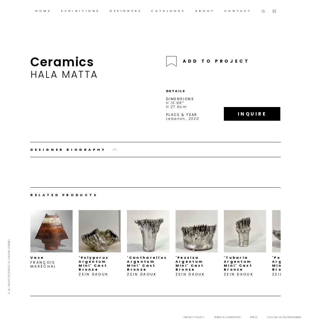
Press (254, 317)
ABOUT (205, 11)
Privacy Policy (194, 317)
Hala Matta (64, 74)
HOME (43, 11)
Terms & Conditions (227, 317)
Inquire (252, 114)
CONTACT (238, 11)
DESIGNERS (126, 11)
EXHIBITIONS (80, 11)
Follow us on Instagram (284, 317)
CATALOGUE (168, 11)
